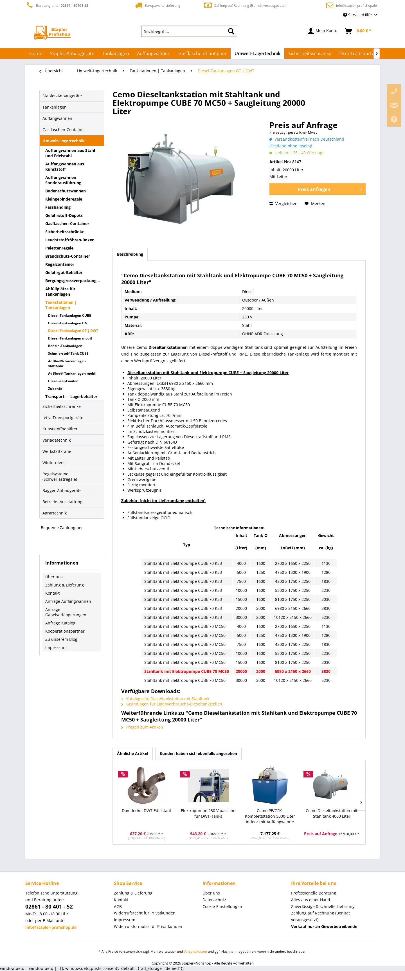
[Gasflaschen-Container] (202, 53)
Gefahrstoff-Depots (64, 215)
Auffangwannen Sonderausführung (63, 180)
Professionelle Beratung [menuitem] (313, 893)
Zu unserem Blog (61, 639)
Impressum (56, 647)
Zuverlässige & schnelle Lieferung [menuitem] (323, 906)
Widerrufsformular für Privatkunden (148, 926)
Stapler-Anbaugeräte (62, 95)
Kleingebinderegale (63, 199)
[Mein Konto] (322, 31)
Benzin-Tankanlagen (65, 345)
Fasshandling (58, 207)
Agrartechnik (54, 513)
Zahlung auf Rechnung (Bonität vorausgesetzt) (245, 5)
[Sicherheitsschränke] (309, 53)
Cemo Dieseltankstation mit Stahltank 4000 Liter (331, 813)
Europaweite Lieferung (157, 5)
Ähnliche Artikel (132, 753)
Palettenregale (59, 248)
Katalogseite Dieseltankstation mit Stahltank (165, 698)
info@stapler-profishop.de (356, 5)
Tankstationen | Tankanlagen (61, 305)
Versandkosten (195, 951)
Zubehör (55, 388)
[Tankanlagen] (115, 53)
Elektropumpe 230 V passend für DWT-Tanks (208, 813)
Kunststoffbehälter (60, 428)
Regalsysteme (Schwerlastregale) (59, 476)
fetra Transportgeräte (62, 417)
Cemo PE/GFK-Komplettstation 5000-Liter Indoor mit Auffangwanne (270, 816)
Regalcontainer (59, 264)
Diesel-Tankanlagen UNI (68, 323)
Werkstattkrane (56, 451)
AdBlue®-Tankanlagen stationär (67, 363)
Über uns (54, 576)
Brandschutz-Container (67, 256)
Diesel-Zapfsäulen (63, 381)
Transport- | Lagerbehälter (71, 396)
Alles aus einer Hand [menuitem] (310, 899)
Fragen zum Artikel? (142, 727)
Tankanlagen (54, 107)
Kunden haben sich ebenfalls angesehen (198, 753)
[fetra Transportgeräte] (362, 53)
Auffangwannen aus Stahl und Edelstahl (70, 153)
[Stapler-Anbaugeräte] (72, 53)
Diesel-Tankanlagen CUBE (69, 315)
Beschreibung (130, 254)
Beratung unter (56, 5)
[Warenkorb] (358, 31)
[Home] (35, 53)
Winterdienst (54, 462)
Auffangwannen (57, 118)
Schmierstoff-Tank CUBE (68, 353)
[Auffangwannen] (153, 53)
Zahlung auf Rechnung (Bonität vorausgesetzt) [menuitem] (320, 916)
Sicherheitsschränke (64, 231)
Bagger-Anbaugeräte (62, 490)
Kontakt (52, 593)
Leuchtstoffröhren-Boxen (69, 239)
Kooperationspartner (65, 631)
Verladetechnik (56, 440)
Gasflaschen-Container (63, 129)
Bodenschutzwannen (65, 191)
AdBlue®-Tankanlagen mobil (72, 373)
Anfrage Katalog (60, 623)
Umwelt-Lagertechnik (63, 140)
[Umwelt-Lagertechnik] (257, 53)
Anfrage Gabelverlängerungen (65, 612)
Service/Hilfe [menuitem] (358, 14)
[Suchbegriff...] (189, 31)
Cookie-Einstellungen (222, 906)
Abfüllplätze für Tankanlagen (60, 291)
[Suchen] (231, 31)
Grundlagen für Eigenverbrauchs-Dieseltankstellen (171, 704)
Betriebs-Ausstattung (62, 501)
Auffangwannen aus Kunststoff (64, 166)
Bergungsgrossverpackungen (73, 280)
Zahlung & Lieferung (64, 585)
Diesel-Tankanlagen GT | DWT (73, 330)
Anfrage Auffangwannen (68, 601)
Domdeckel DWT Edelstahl (146, 810)
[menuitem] (189, 31)
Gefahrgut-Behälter (63, 272)
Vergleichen (283, 203)
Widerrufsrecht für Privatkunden (145, 913)
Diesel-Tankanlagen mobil (70, 338)
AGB (118, 906)
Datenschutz (214, 899)
